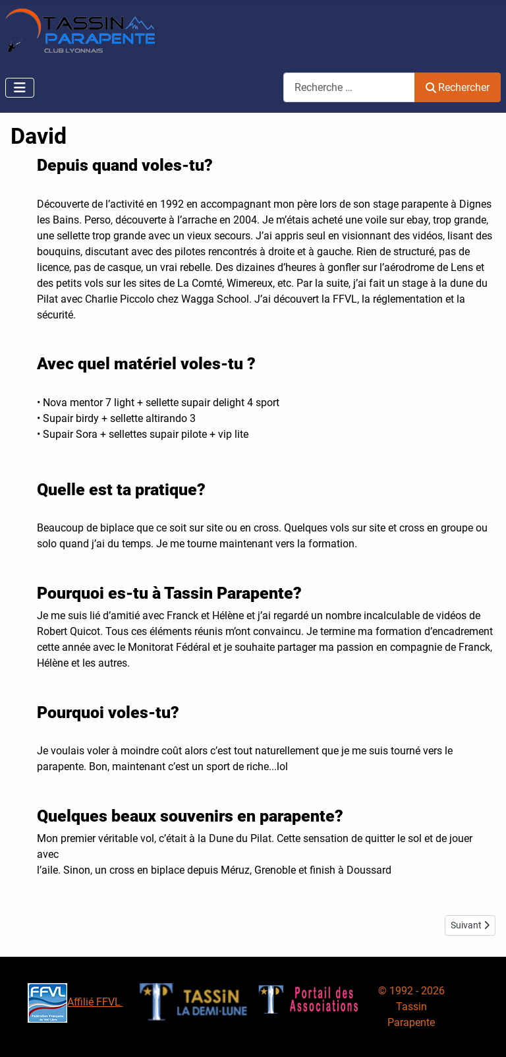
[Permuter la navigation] (19, 88)
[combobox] (349, 87)
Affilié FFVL (75, 1002)
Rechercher (458, 87)
